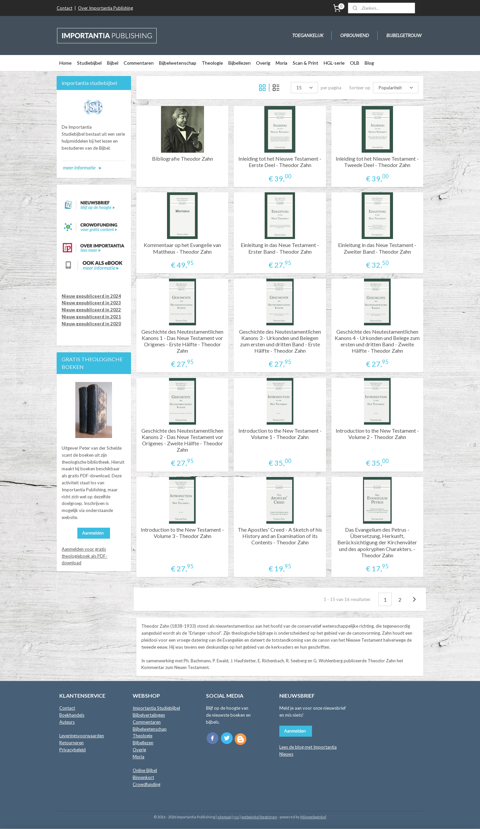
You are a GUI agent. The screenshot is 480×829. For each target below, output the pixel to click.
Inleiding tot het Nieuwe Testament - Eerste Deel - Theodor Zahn (279, 161)
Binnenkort (143, 777)
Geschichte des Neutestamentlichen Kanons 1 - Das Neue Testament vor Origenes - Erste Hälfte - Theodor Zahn (182, 341)
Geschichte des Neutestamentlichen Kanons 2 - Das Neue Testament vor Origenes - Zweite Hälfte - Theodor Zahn (182, 440)
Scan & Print (305, 63)
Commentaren (139, 63)
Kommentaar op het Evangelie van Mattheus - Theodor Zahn (182, 248)
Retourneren (71, 742)
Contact (64, 8)
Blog (369, 63)
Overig (263, 63)
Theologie (212, 63)
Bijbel (112, 63)
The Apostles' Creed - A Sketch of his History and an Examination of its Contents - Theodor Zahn (280, 535)
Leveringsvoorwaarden (81, 735)
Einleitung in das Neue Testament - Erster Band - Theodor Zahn (280, 248)
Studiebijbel (89, 63)
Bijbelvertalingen (149, 715)
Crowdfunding (146, 784)
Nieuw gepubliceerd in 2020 (91, 323)
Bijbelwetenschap (177, 63)
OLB (354, 63)
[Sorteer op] (395, 87)
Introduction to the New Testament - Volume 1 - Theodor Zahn (280, 433)
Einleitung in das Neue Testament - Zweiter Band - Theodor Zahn (377, 248)
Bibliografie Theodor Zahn (182, 158)
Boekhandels (71, 715)
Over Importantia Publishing (105, 8)
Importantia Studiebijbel (156, 708)
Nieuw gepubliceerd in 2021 (91, 316)
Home (65, 63)
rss (236, 817)
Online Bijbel (145, 770)
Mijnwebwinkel (313, 817)
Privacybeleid (72, 749)
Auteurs (67, 722)
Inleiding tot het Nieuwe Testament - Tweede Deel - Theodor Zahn (377, 161)
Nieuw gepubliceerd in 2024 (91, 296)
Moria (281, 63)
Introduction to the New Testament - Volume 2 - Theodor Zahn (377, 433)
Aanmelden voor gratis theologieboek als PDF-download (84, 556)
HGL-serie (334, 63)
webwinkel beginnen (259, 817)
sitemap (224, 817)
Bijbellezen (239, 63)
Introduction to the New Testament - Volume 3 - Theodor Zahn (182, 532)
